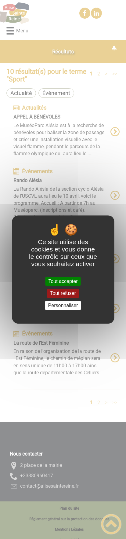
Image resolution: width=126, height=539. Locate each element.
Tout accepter (62, 281)
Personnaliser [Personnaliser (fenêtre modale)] (63, 305)
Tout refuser (63, 293)
